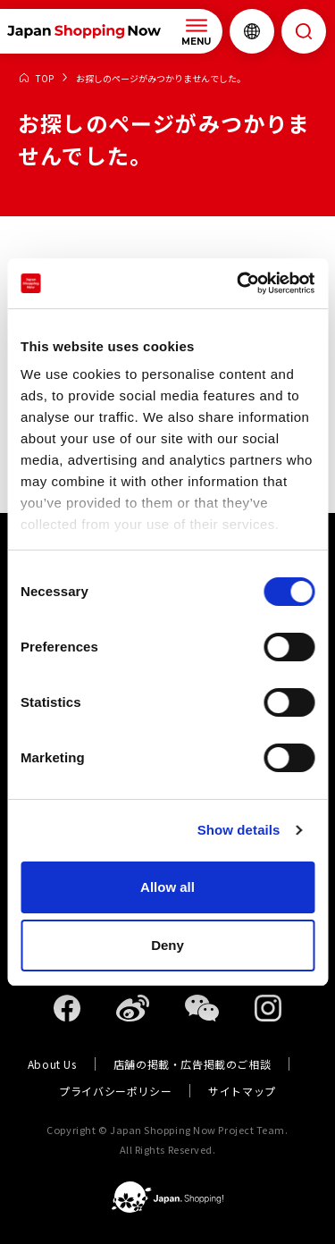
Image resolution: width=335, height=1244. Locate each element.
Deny (167, 945)
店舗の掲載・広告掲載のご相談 (192, 1064)
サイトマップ (242, 1090)
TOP (45, 79)
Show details (239, 829)
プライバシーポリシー (115, 1090)
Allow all (167, 887)
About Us (52, 1064)
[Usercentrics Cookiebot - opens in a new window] (238, 283)
